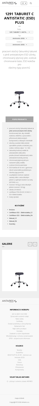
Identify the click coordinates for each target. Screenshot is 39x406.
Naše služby (19, 319)
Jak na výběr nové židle (19, 314)
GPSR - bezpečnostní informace (19, 338)
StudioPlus (19, 353)
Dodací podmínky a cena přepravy (19, 324)
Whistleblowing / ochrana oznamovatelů (19, 336)
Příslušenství (20, 367)
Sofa (19, 360)
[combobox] (24, 3)
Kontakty (19, 331)
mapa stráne (19, 398)
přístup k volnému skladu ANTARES (21, 381)
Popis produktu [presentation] (19, 119)
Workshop (19, 365)
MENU (35, 3)
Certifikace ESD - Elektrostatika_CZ (20, 212)
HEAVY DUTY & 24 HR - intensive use (19, 355)
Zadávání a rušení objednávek (19, 334)
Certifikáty (19, 321)
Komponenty (19, 370)
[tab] (20, 119)
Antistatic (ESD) (19, 357)
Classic (19, 362)
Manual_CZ (13, 218)
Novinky (19, 350)
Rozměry (12, 224)
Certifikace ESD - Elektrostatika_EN (20, 215)
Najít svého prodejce (19, 329)
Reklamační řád (19, 326)
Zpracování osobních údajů (19, 316)
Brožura (12, 210)
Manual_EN (13, 221)
